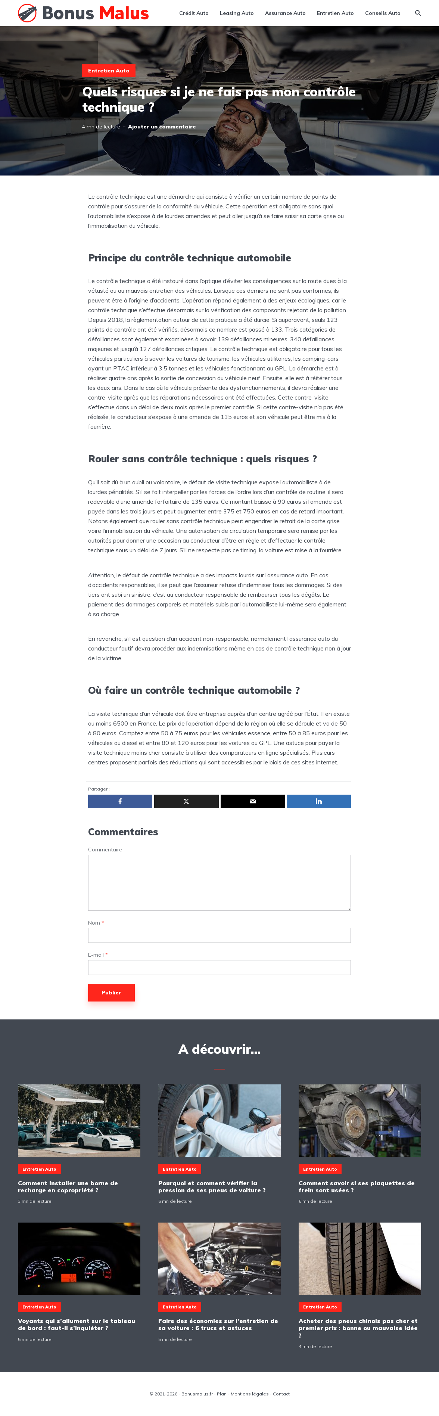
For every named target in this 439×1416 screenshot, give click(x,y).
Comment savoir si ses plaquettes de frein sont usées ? (357, 1187)
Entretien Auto (335, 13)
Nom (96, 923)
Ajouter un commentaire (162, 126)
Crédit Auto (194, 13)
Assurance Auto (285, 13)
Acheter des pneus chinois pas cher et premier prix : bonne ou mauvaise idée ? (358, 1328)
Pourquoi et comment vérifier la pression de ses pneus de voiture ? (212, 1187)
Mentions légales (250, 1394)
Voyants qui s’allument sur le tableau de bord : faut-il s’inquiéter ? (76, 1324)
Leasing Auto (237, 13)
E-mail (98, 955)
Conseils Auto (383, 13)
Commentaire (105, 850)
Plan (222, 1394)
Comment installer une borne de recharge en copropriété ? (68, 1187)
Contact (281, 1394)
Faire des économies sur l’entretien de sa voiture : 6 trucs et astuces (218, 1324)
